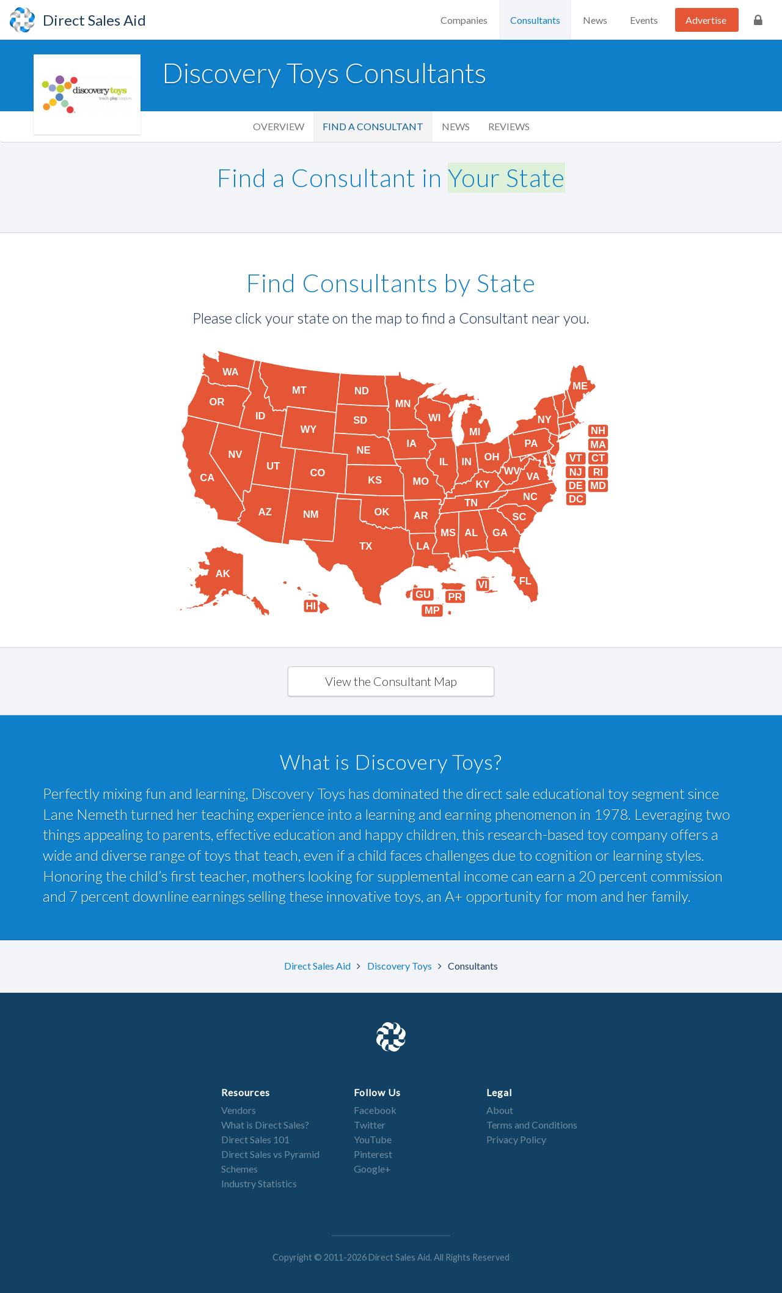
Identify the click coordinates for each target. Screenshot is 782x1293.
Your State (506, 178)
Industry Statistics (259, 1183)
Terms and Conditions (531, 1124)
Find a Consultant (373, 126)
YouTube (373, 1139)
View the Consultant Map (391, 681)
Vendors (238, 1110)
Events (644, 20)
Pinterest (373, 1154)
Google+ (372, 1168)
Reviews (509, 126)
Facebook (375, 1110)
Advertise (705, 20)
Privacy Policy (516, 1139)
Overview (278, 126)
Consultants (535, 20)
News (595, 20)
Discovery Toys (400, 965)
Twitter (370, 1124)
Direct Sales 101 (255, 1139)
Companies (464, 20)
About (499, 1110)
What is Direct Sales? (265, 1124)
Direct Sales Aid (318, 965)
